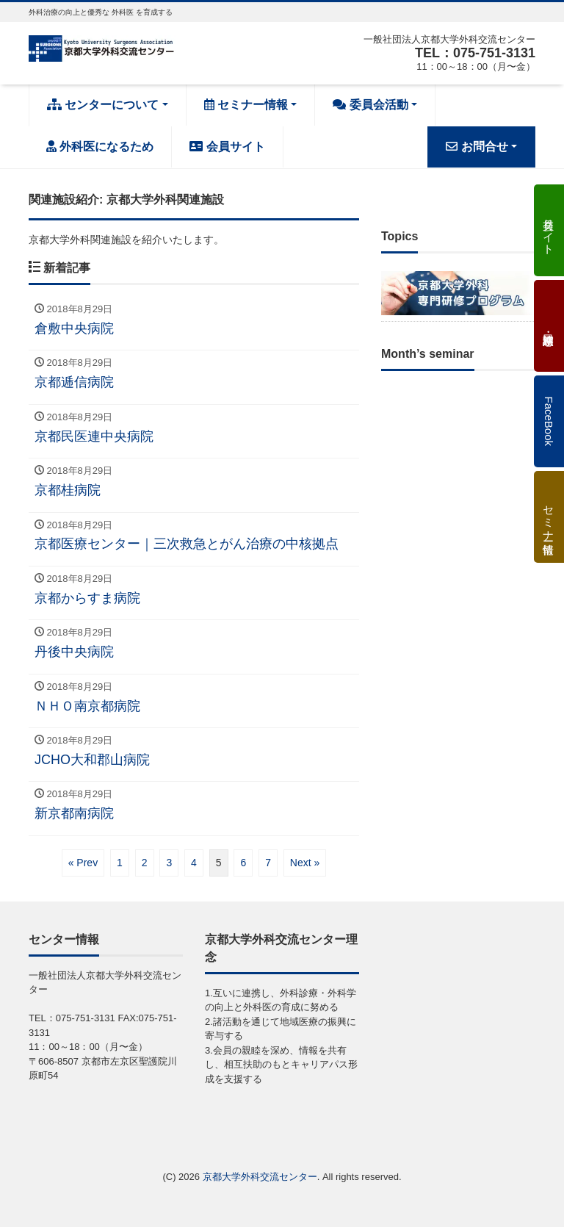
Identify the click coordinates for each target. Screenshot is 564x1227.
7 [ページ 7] (268, 862)
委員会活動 (370, 104)
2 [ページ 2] (145, 862)
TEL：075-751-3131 (475, 53)
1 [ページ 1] (120, 862)
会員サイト (226, 146)
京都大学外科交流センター (260, 1176)
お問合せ (476, 146)
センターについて (103, 104)
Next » (304, 862)
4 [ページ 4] (194, 862)
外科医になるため (99, 146)
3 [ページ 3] (169, 862)
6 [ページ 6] (243, 862)
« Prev (83, 862)
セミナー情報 (246, 104)
